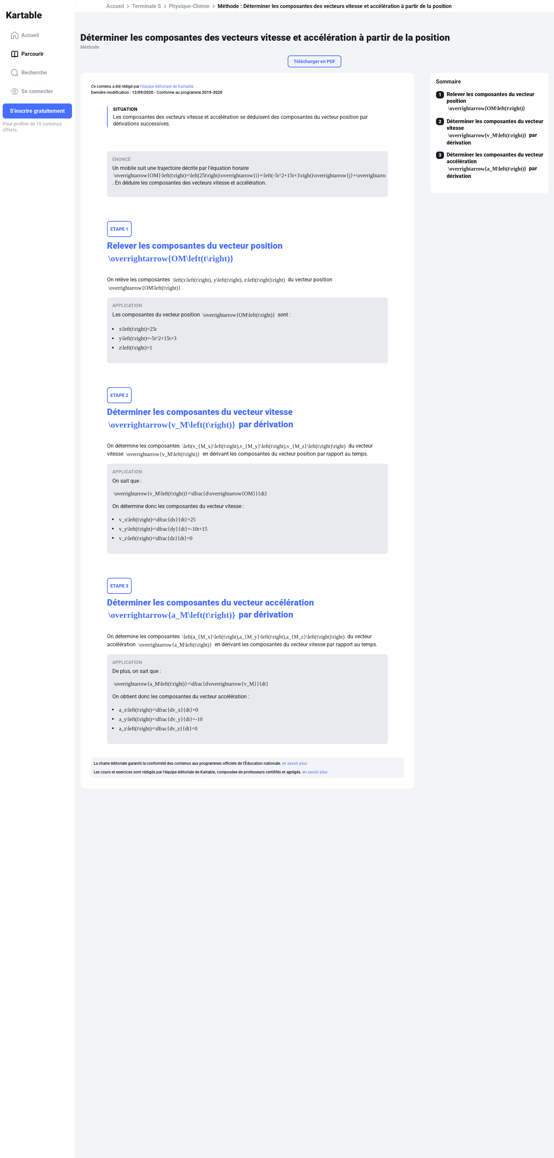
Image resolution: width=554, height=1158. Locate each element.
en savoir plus (294, 763)
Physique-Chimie (189, 6)
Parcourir (27, 54)
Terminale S (146, 6)
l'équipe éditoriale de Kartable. (167, 86)
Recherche (29, 73)
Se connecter (32, 91)
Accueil (25, 35)
